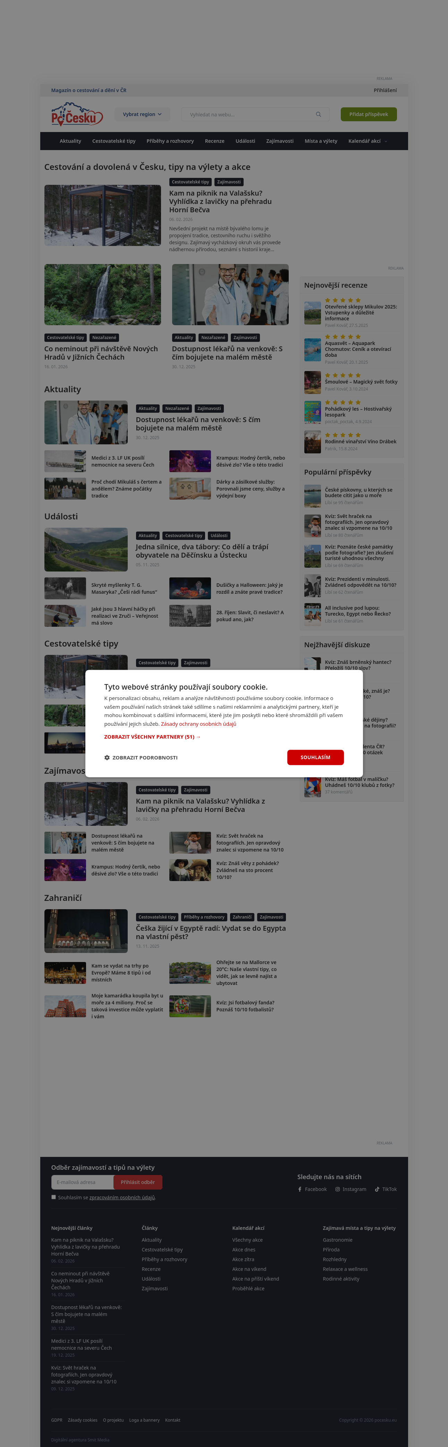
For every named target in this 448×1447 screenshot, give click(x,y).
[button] (224, 736)
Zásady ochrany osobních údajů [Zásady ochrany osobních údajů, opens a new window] (199, 723)
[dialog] (224, 723)
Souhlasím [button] (316, 757)
